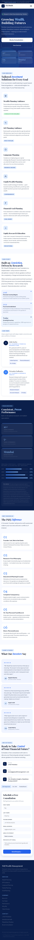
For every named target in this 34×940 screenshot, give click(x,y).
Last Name (6, 814)
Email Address (7, 828)
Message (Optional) (9, 841)
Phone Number (7, 821)
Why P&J (4, 906)
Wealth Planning (6, 879)
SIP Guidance (6, 882)
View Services (17, 45)
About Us (4, 898)
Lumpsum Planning (7, 885)
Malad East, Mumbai (7, 922)
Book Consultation (7, 925)
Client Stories (6, 909)
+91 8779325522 (6, 916)
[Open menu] (31, 6)
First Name (6, 806)
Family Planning (6, 888)
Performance (6, 903)
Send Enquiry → (17, 853)
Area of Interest (8, 835)
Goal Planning (6, 890)
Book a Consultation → (17, 40)
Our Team (5, 901)
